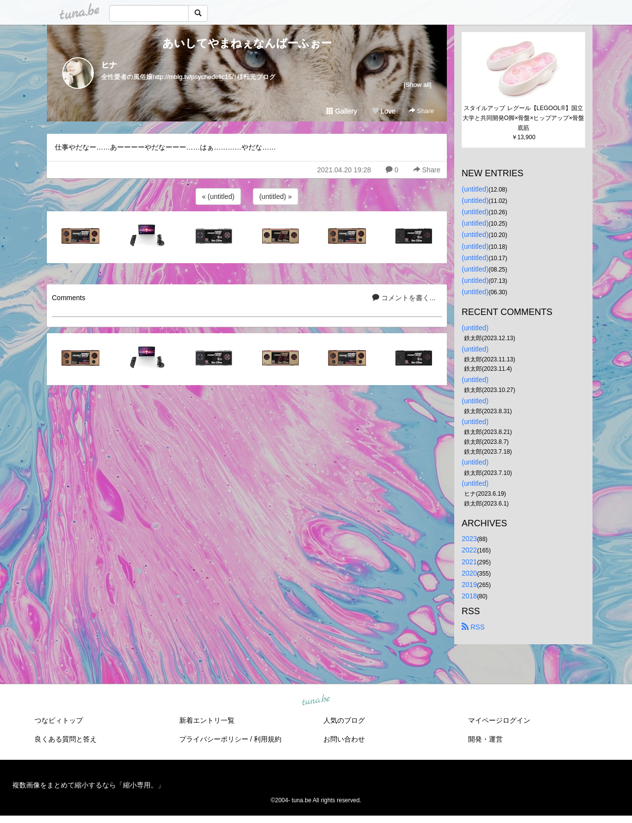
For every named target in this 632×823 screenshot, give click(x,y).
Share (421, 111)
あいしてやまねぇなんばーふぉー (247, 43)
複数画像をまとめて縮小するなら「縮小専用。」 (88, 785)
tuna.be (315, 700)
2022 (469, 550)
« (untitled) (218, 196)
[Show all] (418, 84)
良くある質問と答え (66, 739)
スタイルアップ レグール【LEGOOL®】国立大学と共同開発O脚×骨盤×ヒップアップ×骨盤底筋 (523, 118)
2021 (469, 562)
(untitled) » (275, 196)
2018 (469, 596)
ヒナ (109, 65)
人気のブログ (344, 720)
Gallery (341, 111)
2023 (469, 539)
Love (383, 111)
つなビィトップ (59, 720)
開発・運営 (485, 739)
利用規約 (267, 739)
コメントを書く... (403, 298)
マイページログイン (499, 720)
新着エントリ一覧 (207, 720)
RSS (473, 627)
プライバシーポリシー (213, 739)
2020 (469, 573)
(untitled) (475, 189)
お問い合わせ (344, 739)
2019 (469, 584)
